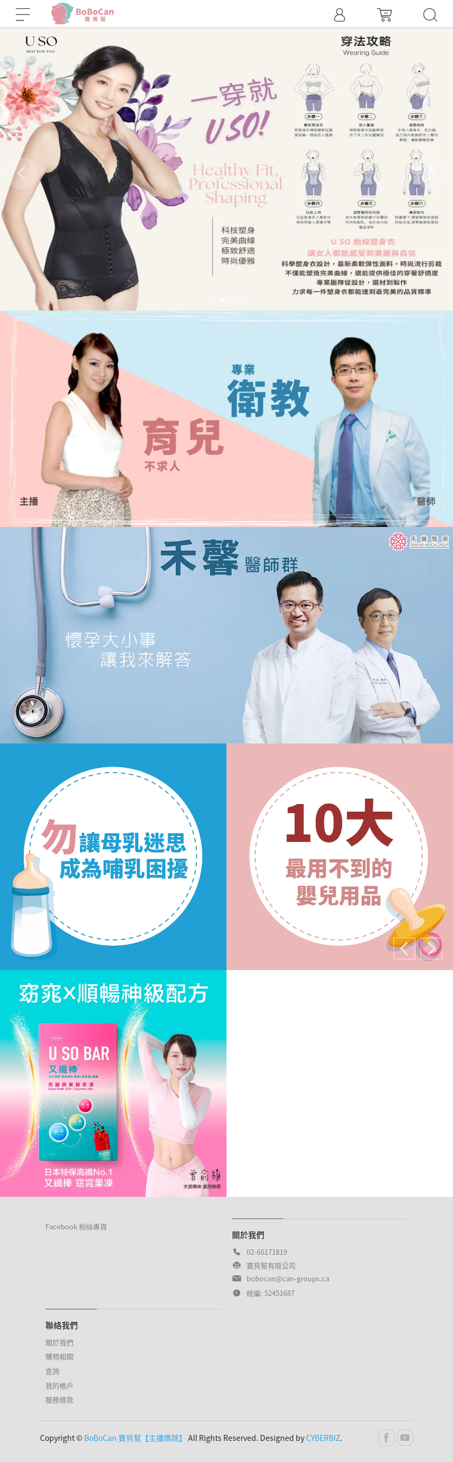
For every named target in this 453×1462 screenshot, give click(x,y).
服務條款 (59, 1399)
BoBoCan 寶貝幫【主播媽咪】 (135, 1437)
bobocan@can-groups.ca (288, 1278)
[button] (431, 173)
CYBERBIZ (323, 1437)
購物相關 (59, 1356)
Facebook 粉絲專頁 (76, 1226)
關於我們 (59, 1342)
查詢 (52, 1371)
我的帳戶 (59, 1385)
